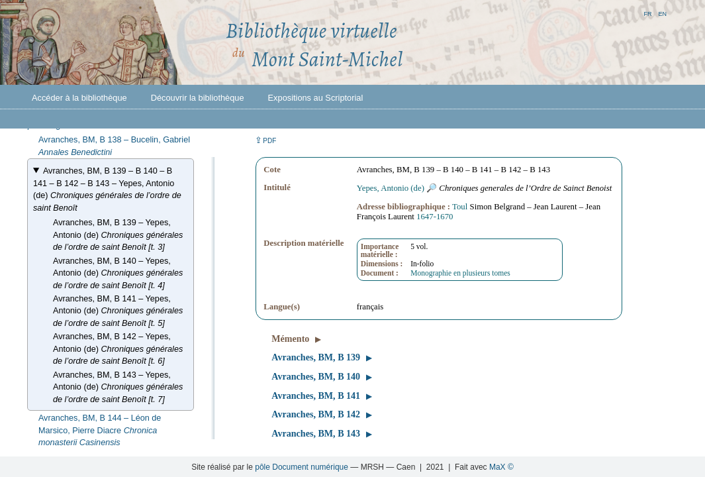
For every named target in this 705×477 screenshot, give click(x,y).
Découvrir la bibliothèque (197, 98)
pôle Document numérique (301, 467)
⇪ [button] (265, 140)
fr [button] (647, 13)
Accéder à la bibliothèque (79, 98)
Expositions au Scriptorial (315, 98)
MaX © (501, 467)
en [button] (662, 13)
